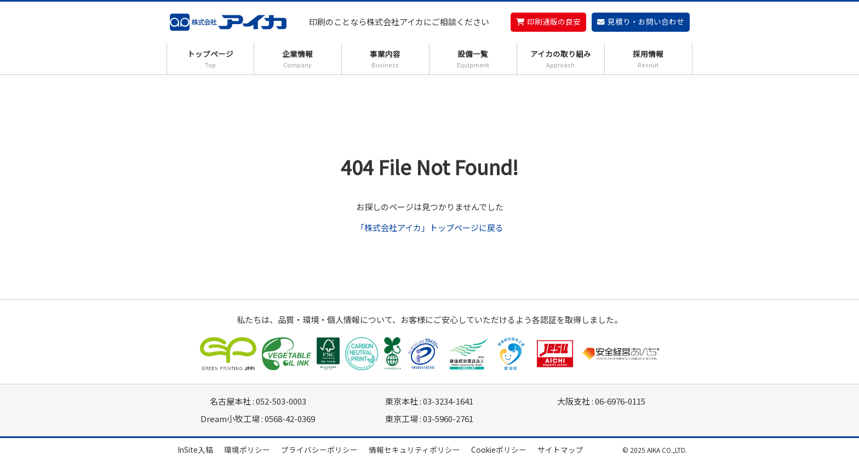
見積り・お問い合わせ (646, 21)
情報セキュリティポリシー (414, 449)
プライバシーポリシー (319, 449)
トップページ (210, 58)
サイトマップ (560, 449)
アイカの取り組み (561, 58)
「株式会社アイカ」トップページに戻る (429, 227)
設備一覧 (473, 58)
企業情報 (298, 58)
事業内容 (385, 58)
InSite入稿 (195, 449)
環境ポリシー (247, 449)
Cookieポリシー (498, 449)
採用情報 (648, 58)
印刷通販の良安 (554, 21)
